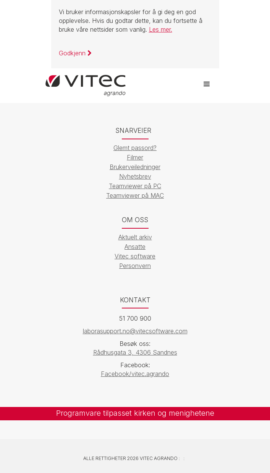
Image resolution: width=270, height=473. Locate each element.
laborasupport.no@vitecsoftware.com (135, 331)
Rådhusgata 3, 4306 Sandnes (135, 352)
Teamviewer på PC (135, 186)
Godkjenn (75, 53)
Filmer (135, 157)
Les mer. (160, 29)
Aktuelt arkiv (135, 237)
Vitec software (135, 256)
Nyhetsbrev (135, 176)
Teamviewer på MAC (135, 195)
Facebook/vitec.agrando (135, 374)
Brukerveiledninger (135, 167)
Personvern (135, 266)
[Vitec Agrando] (85, 82)
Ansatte (135, 246)
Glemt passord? (135, 148)
